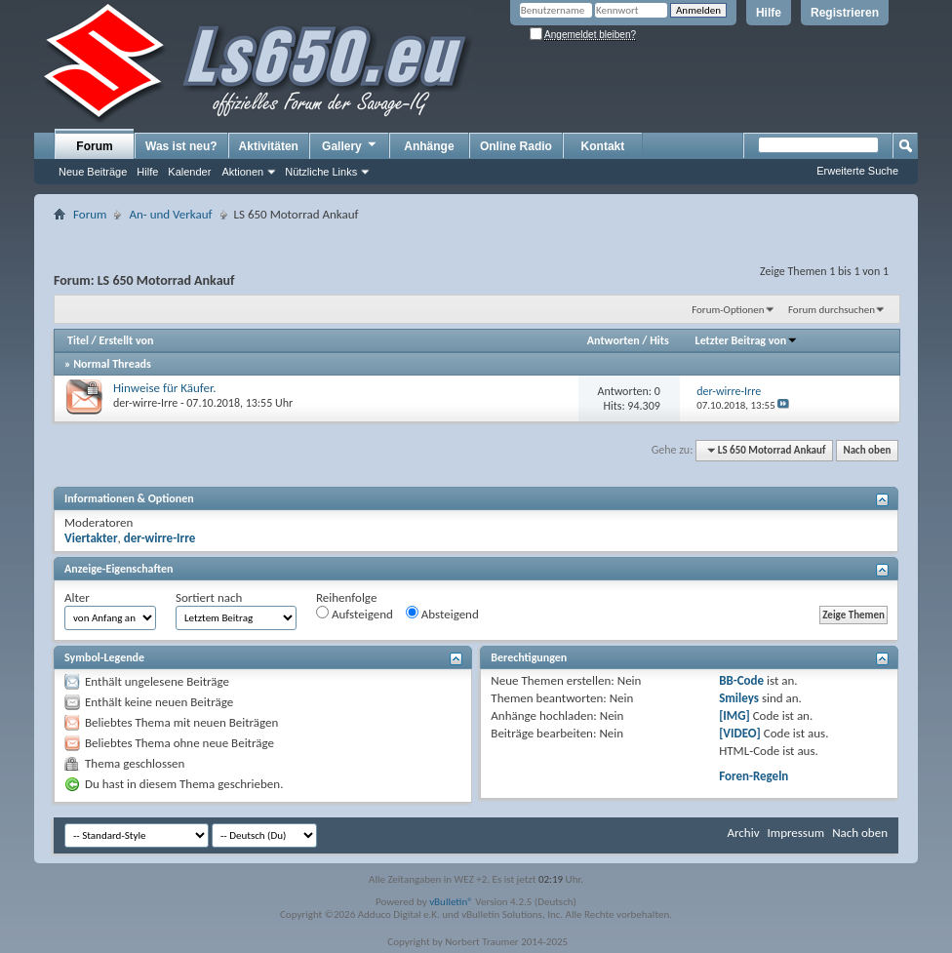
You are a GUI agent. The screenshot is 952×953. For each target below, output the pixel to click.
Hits (659, 340)
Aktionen (242, 172)
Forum (94, 146)
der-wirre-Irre (145, 403)
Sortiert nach (209, 597)
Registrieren (845, 13)
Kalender (189, 172)
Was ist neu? (181, 146)
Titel (78, 340)
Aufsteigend (354, 613)
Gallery (350, 145)
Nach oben (867, 450)
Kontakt (603, 146)
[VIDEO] (740, 733)
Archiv (743, 832)
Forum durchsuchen (831, 309)
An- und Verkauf (170, 214)
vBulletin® (451, 901)
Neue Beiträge (93, 172)
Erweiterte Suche (857, 171)
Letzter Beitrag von (747, 340)
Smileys (739, 698)
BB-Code (741, 680)
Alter (77, 597)
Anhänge (429, 146)
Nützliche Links (321, 172)
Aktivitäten (268, 146)
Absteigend (442, 613)
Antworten (613, 340)
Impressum (795, 832)
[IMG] (734, 715)
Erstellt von (126, 340)
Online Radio (516, 146)
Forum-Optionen (728, 309)
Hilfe (768, 13)
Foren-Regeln (753, 776)
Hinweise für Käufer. (164, 387)
